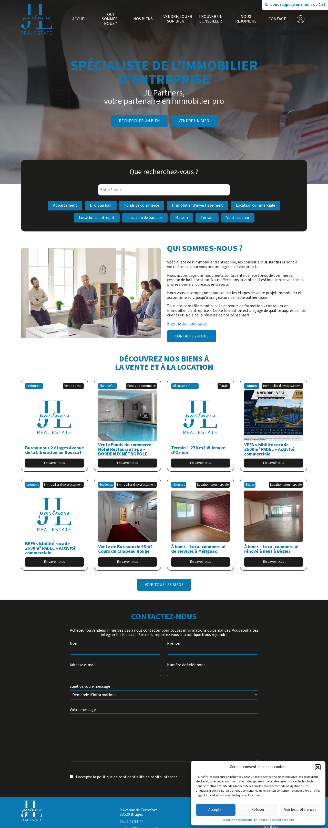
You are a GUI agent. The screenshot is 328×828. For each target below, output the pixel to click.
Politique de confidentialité (239, 820)
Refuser (257, 809)
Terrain (207, 217)
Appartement (65, 205)
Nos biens (143, 19)
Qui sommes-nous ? (110, 19)
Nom (74, 643)
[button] (317, 767)
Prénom (174, 643)
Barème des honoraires (187, 323)
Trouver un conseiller (211, 19)
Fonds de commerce (141, 205)
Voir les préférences (300, 809)
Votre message (83, 710)
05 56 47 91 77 (131, 821)
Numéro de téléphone (186, 665)
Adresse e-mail (83, 665)
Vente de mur (237, 217)
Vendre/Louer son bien (175, 19)
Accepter (215, 809)
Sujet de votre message (90, 686)
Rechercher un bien (139, 121)
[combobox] (164, 190)
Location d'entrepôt (97, 217)
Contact (277, 19)
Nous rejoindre (246, 19)
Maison (181, 217)
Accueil (80, 19)
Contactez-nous (192, 336)
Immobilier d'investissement (197, 205)
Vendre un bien (194, 121)
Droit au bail (100, 205)
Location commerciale (255, 205)
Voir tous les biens (164, 585)
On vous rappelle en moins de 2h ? (294, 4)
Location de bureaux (144, 217)
